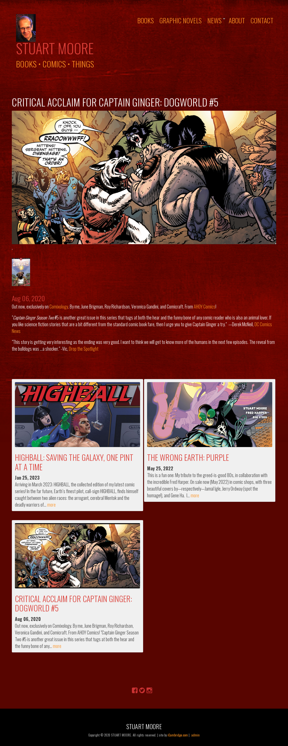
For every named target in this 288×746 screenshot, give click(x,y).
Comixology (59, 306)
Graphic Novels (180, 20)
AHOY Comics (204, 306)
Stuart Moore (55, 48)
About (237, 20)
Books (145, 20)
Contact (262, 20)
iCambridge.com (178, 735)
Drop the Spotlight (83, 348)
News (214, 20)
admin (195, 735)
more (51, 504)
